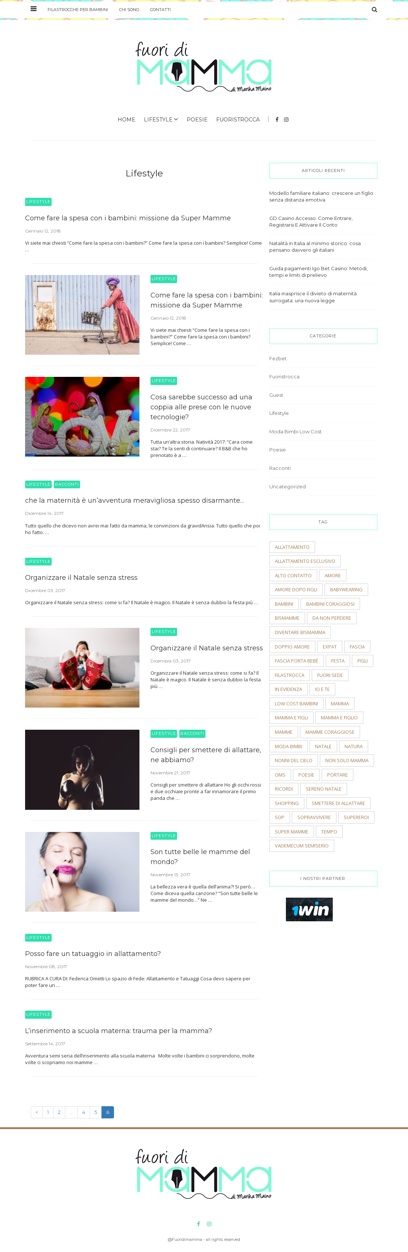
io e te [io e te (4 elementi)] (322, 689)
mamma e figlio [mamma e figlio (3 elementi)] (339, 717)
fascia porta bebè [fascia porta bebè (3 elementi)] (296, 660)
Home (126, 119)
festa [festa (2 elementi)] (338, 660)
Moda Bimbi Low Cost (295, 431)
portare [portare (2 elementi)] (337, 774)
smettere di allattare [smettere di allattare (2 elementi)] (338, 803)
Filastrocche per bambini (78, 9)
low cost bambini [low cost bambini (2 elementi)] (296, 703)
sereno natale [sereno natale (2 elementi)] (324, 788)
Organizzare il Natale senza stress (81, 578)
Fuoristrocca (238, 119)
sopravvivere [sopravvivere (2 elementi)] (314, 817)
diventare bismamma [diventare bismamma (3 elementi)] (300, 632)
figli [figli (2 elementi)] (362, 660)
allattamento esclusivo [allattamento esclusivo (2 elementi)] (305, 561)
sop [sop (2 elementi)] (279, 817)
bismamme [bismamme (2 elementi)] (287, 618)
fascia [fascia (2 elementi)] (357, 646)
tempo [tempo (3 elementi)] (329, 831)
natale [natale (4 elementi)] (323, 746)
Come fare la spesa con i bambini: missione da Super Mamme (128, 218)
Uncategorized (287, 486)
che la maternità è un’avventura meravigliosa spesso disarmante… (134, 500)
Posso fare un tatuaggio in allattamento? (93, 954)
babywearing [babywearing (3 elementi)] (346, 589)
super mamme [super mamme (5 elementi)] (291, 831)
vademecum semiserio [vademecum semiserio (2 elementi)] (302, 845)
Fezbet (278, 358)
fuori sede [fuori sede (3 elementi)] (330, 675)
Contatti (160, 9)
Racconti (67, 484)
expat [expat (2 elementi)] (330, 646)
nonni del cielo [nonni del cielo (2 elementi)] (293, 760)
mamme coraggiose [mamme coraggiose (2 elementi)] (330, 732)
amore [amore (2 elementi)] (333, 575)
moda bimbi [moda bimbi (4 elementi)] (288, 746)
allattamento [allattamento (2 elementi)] (292, 547)
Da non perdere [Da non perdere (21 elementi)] (331, 618)
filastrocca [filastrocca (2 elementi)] (289, 675)
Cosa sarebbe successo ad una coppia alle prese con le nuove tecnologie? (201, 407)
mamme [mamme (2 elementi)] (284, 732)
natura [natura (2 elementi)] (354, 746)
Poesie (197, 119)
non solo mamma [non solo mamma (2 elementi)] (347, 760)
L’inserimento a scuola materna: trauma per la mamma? (118, 1031)
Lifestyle (158, 119)
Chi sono (129, 9)
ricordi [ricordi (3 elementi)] (284, 788)
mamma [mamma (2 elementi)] (340, 703)
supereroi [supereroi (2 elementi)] (356, 817)
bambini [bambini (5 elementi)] (284, 604)
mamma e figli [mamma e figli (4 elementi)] (291, 717)
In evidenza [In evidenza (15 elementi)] (288, 689)
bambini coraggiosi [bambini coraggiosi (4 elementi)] (330, 604)
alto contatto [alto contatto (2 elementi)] (293, 575)
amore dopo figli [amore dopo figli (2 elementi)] (296, 589)
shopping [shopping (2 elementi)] (287, 803)
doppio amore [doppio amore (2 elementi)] (292, 646)
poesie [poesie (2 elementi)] (306, 774)
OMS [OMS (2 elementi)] (280, 774)
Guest (276, 395)
